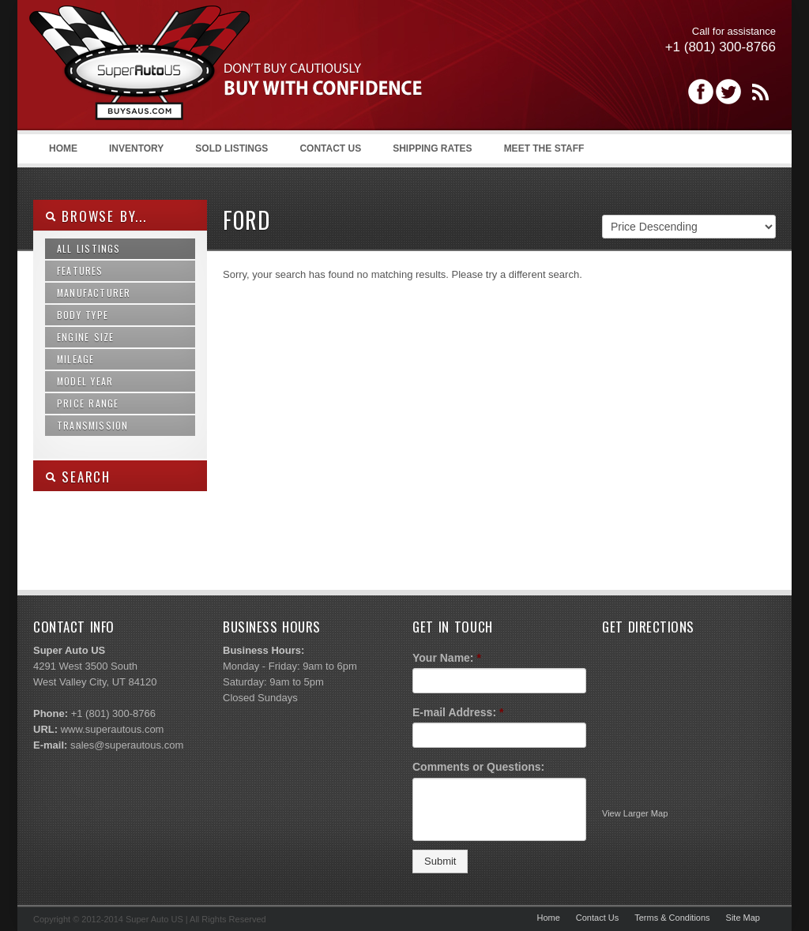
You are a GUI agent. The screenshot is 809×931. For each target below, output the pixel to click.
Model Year (85, 381)
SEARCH (78, 476)
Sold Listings (231, 148)
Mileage (75, 359)
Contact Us (330, 148)
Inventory (136, 148)
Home (63, 148)
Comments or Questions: (478, 766)
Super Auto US (225, 69)
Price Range (88, 403)
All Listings (89, 248)
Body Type (82, 314)
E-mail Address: (458, 712)
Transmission (92, 425)
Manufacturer (93, 292)
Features (80, 270)
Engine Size (85, 336)
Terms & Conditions (671, 917)
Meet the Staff (544, 148)
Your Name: (446, 657)
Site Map (743, 917)
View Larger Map (635, 813)
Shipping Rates (432, 148)
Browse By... (96, 216)
